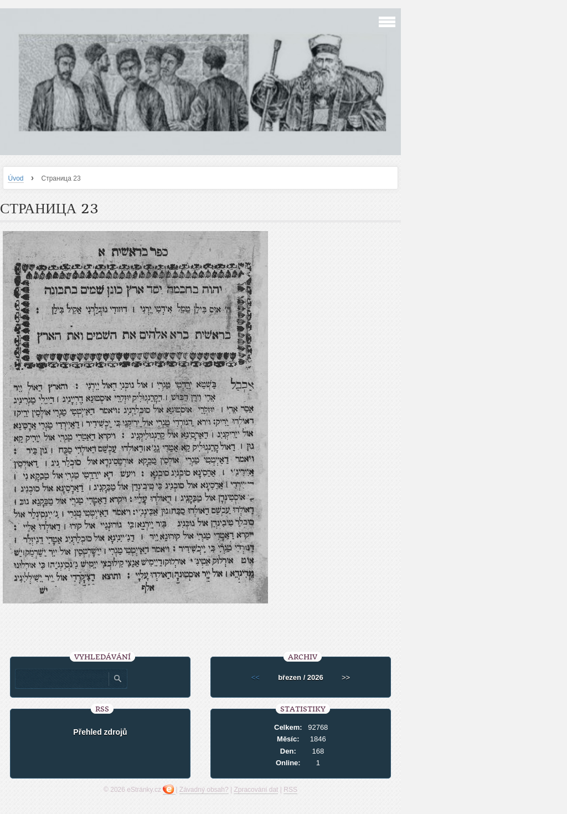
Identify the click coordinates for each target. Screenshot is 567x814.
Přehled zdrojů (100, 732)
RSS (290, 789)
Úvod (15, 178)
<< (255, 677)
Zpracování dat (256, 789)
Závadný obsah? (204, 789)
